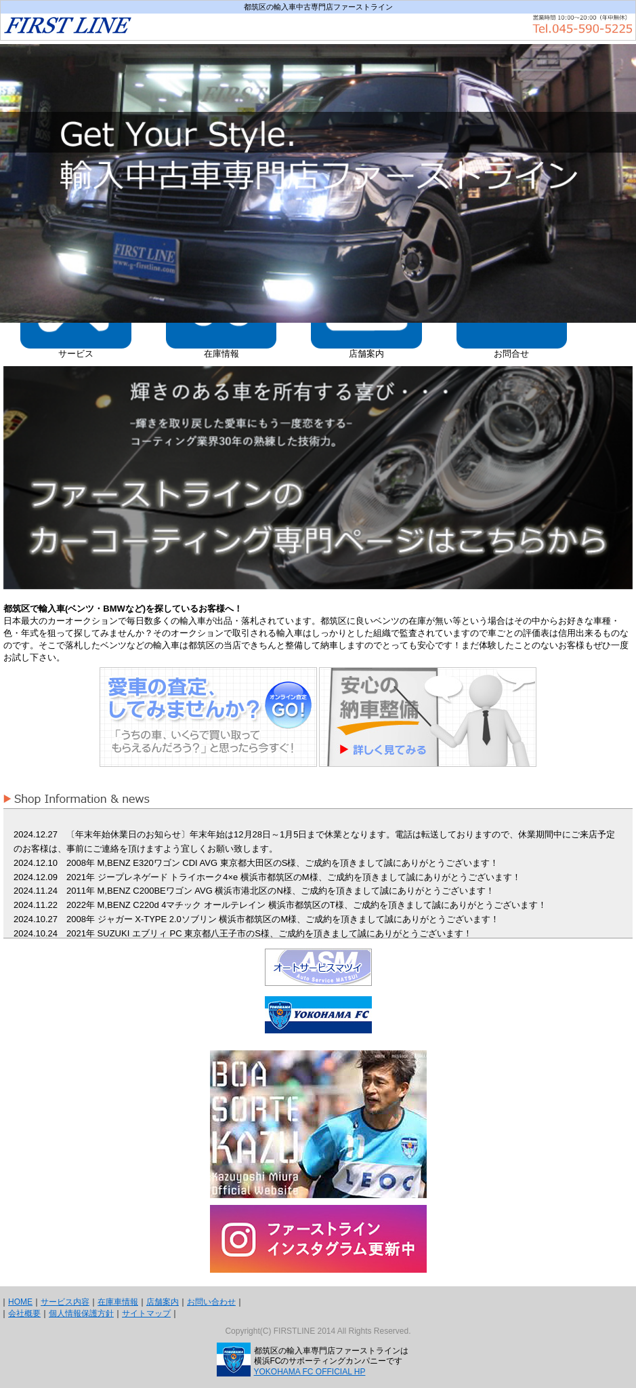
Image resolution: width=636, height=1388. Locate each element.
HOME (20, 1302)
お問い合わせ (211, 1302)
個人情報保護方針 (81, 1313)
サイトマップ (146, 1313)
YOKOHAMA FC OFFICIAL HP (310, 1371)
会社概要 (24, 1313)
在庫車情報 (118, 1302)
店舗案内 (162, 1302)
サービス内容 (65, 1302)
